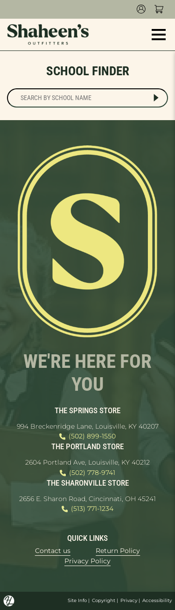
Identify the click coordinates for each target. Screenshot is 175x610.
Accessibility (157, 600)
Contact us (52, 550)
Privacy (128, 600)
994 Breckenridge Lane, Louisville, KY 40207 (88, 426)
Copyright (103, 600)
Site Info (77, 600)
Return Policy (118, 550)
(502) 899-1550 (87, 436)
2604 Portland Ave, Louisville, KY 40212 (87, 462)
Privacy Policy (87, 561)
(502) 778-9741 (87, 473)
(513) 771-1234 (87, 509)
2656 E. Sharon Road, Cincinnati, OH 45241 (87, 498)
